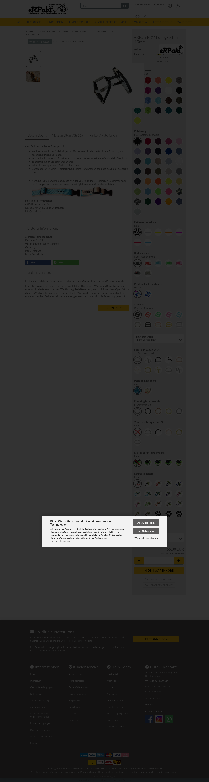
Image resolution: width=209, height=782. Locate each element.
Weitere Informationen (146, 537)
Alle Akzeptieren (146, 522)
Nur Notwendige (145, 531)
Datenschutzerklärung (60, 541)
